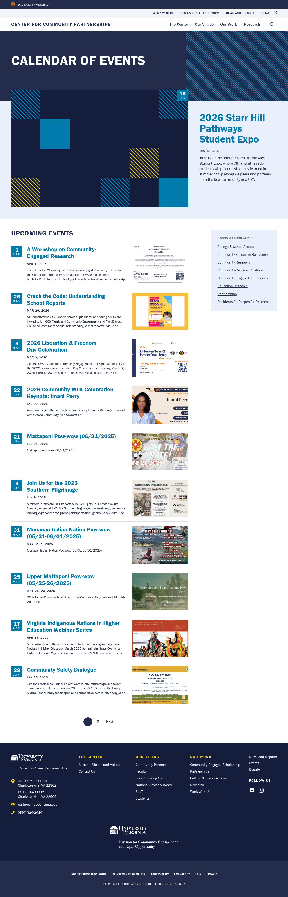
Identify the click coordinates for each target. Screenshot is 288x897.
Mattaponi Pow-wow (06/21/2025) (71, 436)
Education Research (233, 286)
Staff (139, 791)
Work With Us (163, 13)
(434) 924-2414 (30, 812)
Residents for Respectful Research (244, 301)
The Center (178, 24)
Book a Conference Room (199, 13)
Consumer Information (129, 874)
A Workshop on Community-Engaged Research (61, 253)
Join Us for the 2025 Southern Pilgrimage (52, 486)
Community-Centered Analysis (240, 270)
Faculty (141, 771)
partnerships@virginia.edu (38, 804)
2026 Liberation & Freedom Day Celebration (61, 346)
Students (142, 798)
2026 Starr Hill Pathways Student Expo (232, 128)
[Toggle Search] (272, 24)
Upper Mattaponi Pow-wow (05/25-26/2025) (61, 580)
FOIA (198, 874)
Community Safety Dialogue (61, 669)
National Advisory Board (154, 785)
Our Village (204, 24)
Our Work (228, 24)
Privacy (212, 874)
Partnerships (227, 294)
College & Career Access (236, 246)
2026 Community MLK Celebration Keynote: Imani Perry (70, 393)
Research (252, 24)
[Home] (40, 763)
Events (254, 763)
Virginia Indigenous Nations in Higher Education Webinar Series (73, 626)
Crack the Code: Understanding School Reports (66, 299)
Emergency (182, 874)
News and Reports (240, 13)
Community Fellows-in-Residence (243, 254)
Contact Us (87, 771)
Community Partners (151, 764)
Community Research (234, 262)
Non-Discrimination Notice (89, 874)
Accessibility (160, 874)
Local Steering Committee (155, 778)
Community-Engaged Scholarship (243, 278)
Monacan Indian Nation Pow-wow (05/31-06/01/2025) (69, 533)
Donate (266, 13)
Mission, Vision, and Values (99, 764)
